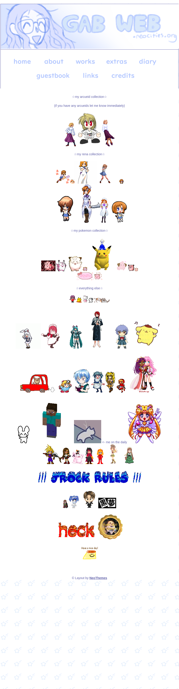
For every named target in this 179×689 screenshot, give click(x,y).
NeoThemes (98, 578)
